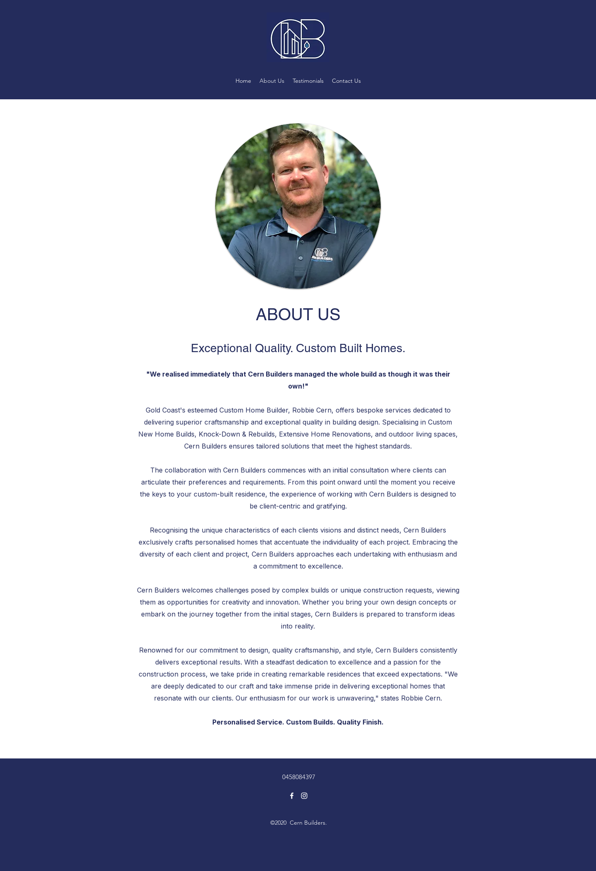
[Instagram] (304, 796)
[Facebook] (292, 796)
